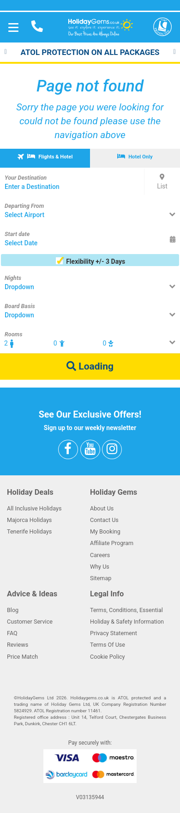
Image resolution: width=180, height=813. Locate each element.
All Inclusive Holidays (34, 508)
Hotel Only (134, 156)
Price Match (22, 656)
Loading (90, 366)
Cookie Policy (107, 656)
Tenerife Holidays (29, 531)
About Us (102, 508)
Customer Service (30, 621)
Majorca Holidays (29, 519)
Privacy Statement (113, 633)
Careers (100, 555)
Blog (12, 610)
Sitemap (100, 578)
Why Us (99, 566)
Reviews (17, 644)
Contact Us (104, 519)
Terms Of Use (107, 644)
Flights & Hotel (44, 156)
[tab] (45, 158)
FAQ (12, 633)
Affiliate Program (111, 543)
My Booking (105, 531)
